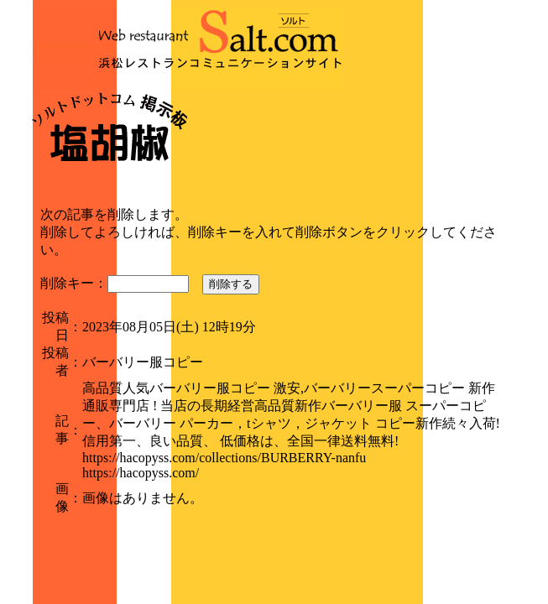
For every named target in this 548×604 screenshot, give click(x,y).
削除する (231, 284)
